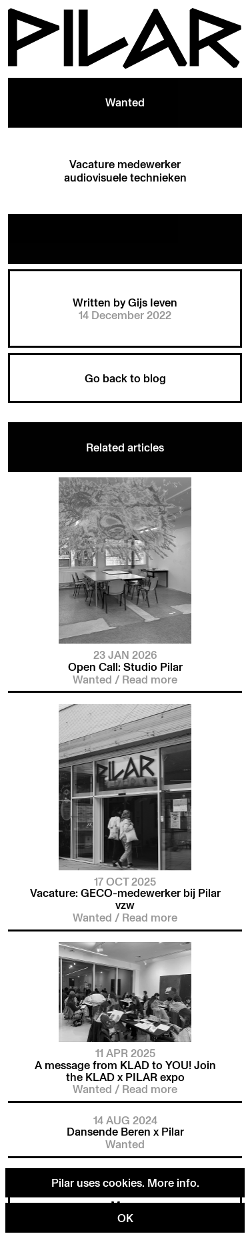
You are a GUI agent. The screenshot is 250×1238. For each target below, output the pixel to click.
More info (172, 1182)
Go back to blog (125, 378)
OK (125, 1217)
